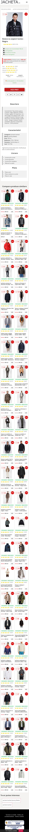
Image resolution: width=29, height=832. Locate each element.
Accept (21, 830)
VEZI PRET (14, 89)
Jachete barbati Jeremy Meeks (20, 9)
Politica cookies (19, 816)
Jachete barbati (7, 805)
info (12, 211)
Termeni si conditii (11, 815)
